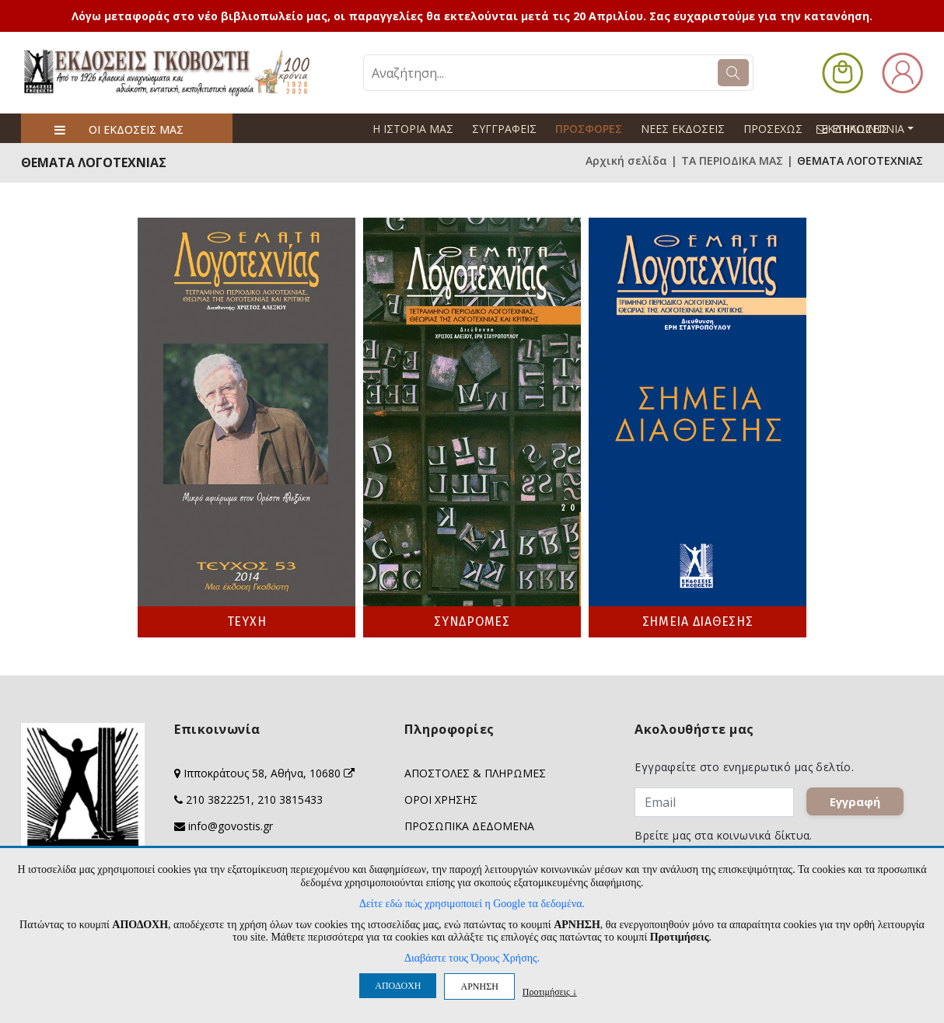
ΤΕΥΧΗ (247, 621)
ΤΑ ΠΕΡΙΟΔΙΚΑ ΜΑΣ (732, 160)
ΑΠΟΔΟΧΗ (398, 985)
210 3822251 (218, 799)
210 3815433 (290, 799)
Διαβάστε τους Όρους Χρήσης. (472, 958)
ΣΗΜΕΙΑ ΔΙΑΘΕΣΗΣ (697, 621)
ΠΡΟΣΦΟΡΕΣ (588, 128)
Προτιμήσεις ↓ (550, 991)
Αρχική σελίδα (626, 160)
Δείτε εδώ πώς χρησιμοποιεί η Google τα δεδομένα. (472, 904)
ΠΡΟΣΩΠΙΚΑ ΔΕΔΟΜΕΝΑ (469, 826)
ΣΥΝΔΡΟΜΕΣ (471, 621)
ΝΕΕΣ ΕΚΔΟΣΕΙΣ (683, 128)
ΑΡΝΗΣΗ (479, 986)
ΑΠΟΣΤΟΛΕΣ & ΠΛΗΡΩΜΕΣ (475, 773)
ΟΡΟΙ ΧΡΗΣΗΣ (440, 799)
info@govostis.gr (230, 826)
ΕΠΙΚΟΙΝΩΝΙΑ (871, 128)
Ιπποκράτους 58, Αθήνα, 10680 (269, 773)
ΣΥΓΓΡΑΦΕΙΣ (504, 128)
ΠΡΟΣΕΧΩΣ (772, 128)
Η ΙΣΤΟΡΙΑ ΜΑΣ (412, 128)
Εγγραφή (855, 802)
